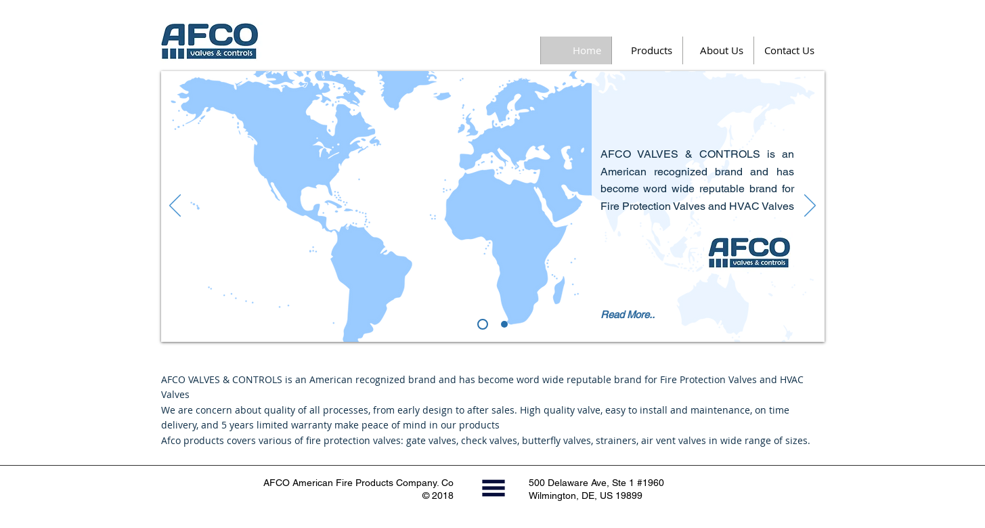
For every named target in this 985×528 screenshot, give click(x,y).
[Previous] (175, 206)
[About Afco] (482, 324)
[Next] (810, 206)
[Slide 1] (504, 324)
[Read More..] (631, 315)
